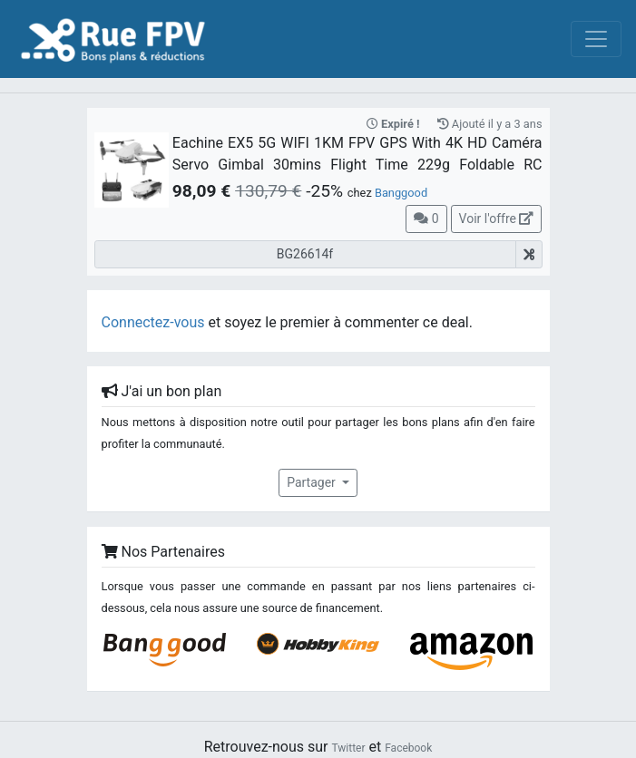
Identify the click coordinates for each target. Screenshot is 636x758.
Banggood (401, 192)
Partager (312, 482)
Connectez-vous (153, 322)
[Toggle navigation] (596, 39)
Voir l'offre (496, 218)
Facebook (408, 748)
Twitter (348, 748)
